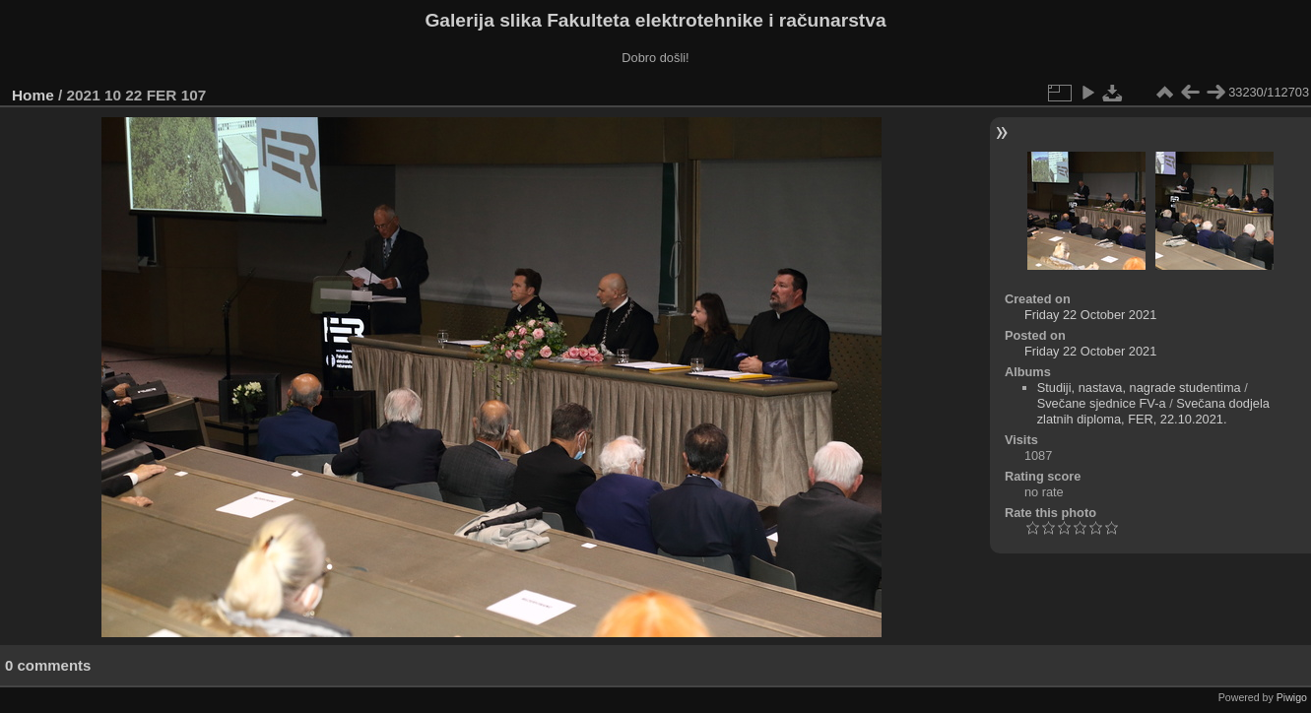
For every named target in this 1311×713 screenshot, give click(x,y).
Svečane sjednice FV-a (1101, 403)
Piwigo (1292, 697)
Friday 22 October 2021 (1090, 314)
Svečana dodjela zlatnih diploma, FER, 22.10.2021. (1153, 411)
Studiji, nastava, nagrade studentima (1139, 387)
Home (33, 95)
